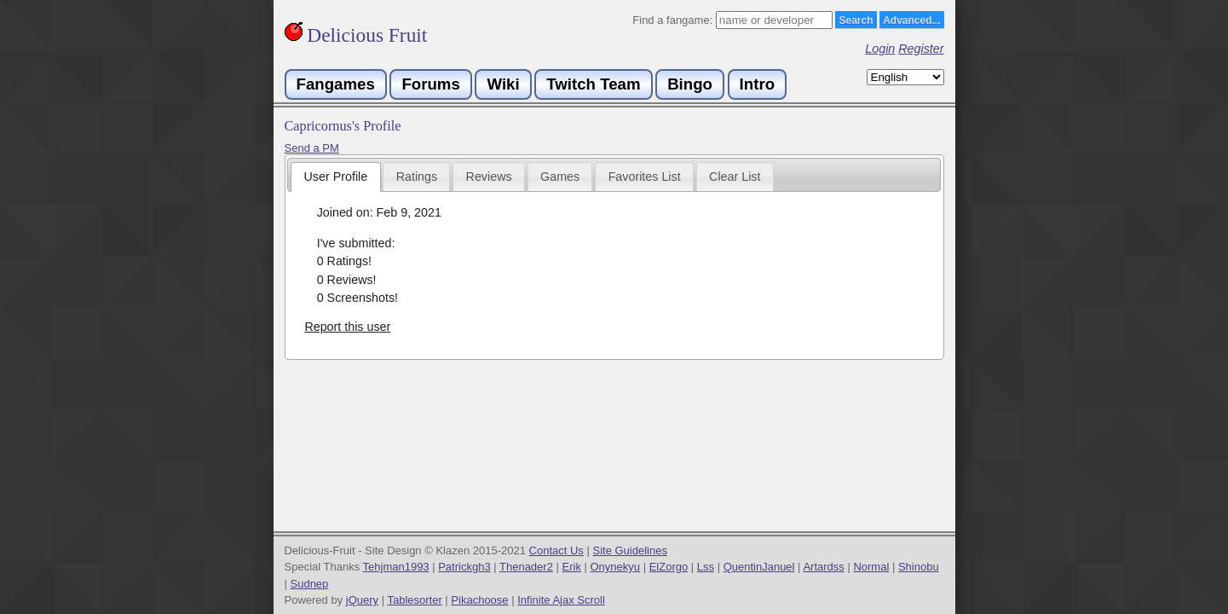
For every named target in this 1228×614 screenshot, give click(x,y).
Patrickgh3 (464, 566)
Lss (705, 566)
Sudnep (310, 583)
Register (920, 48)
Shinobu (918, 566)
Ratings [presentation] (416, 176)
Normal (871, 566)
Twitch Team (593, 84)
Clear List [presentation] (734, 176)
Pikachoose (479, 600)
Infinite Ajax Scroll (561, 600)
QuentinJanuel (759, 566)
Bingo (689, 84)
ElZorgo (669, 566)
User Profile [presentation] (336, 176)
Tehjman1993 (396, 566)
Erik (571, 566)
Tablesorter (414, 600)
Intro (757, 84)
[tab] (335, 177)
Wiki (503, 84)
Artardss (823, 566)
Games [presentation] (559, 176)
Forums (430, 84)
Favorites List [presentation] (644, 176)
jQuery (362, 600)
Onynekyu (616, 566)
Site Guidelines (629, 550)
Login (880, 48)
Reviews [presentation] (489, 176)
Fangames (336, 84)
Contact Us (556, 550)
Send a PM (312, 148)
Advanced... (911, 20)
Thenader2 (526, 566)
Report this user (347, 326)
